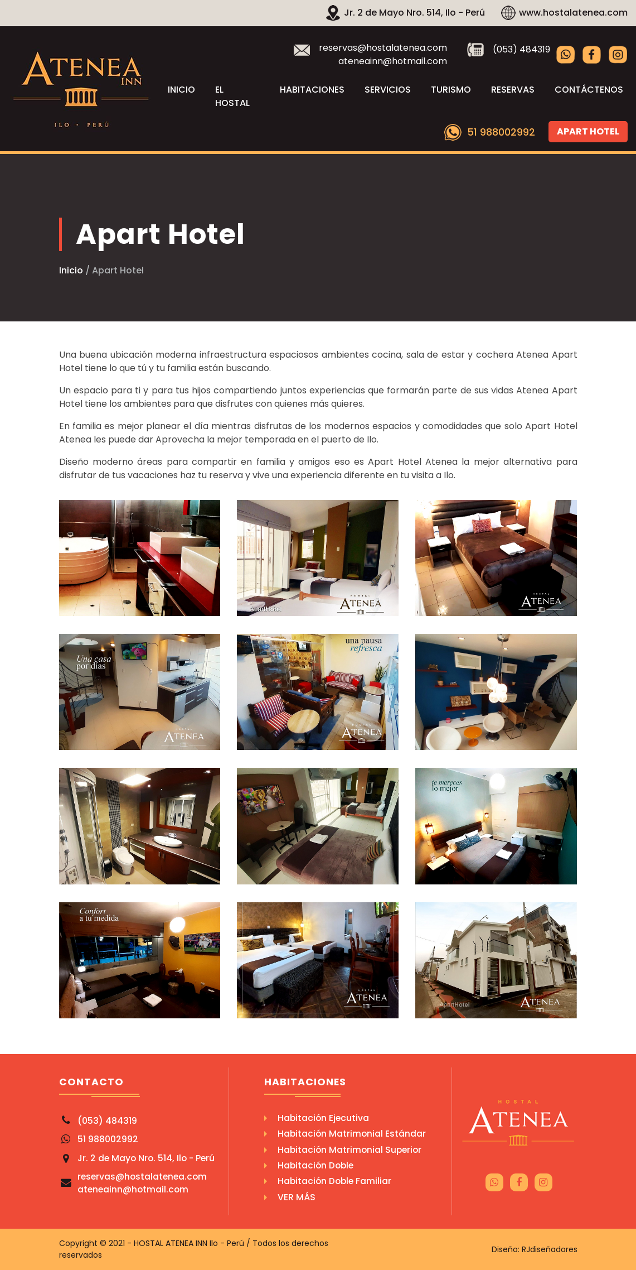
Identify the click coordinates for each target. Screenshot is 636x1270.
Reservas (513, 89)
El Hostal (232, 96)
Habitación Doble (315, 1165)
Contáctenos (589, 89)
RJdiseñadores (549, 1249)
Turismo (451, 89)
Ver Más (296, 1197)
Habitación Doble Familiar (334, 1181)
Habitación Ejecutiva (323, 1118)
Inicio (181, 89)
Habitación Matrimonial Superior (349, 1150)
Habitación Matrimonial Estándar (352, 1133)
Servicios (388, 89)
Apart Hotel (588, 131)
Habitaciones (312, 89)
